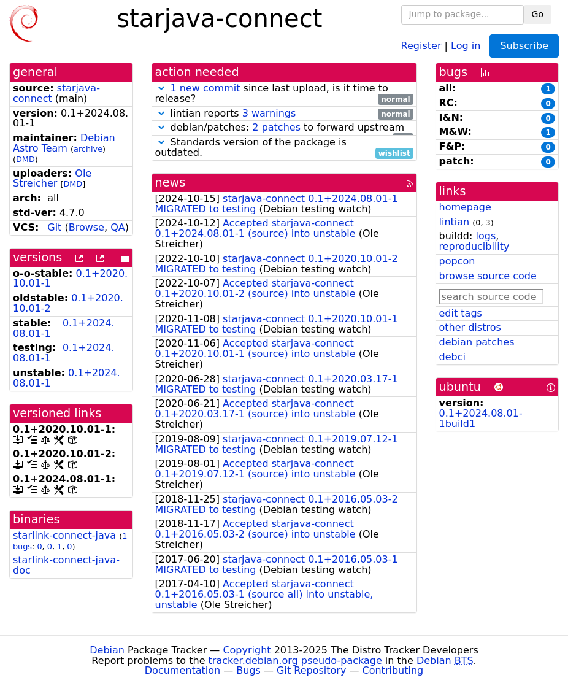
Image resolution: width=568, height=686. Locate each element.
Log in (465, 45)
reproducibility (474, 246)
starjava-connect (56, 93)
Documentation (182, 670)
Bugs (248, 670)
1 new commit (205, 88)
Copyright (247, 650)
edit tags (460, 313)
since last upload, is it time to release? (284, 93)
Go (537, 14)
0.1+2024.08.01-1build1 (481, 418)
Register (421, 45)
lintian (454, 222)
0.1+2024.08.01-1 (64, 328)
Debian (107, 650)
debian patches (477, 342)
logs (485, 236)
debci (452, 357)
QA (117, 227)
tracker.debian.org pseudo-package (295, 660)
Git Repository (311, 670)
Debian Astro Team (64, 143)
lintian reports (284, 114)
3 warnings (269, 113)
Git (54, 227)
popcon (457, 261)
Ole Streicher (52, 179)
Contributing (393, 670)
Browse (86, 227)
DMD (25, 159)
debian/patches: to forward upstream (284, 128)
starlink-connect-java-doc (66, 565)
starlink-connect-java (64, 535)
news (170, 182)
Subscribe (524, 46)
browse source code (488, 276)
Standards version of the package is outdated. (284, 147)
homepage (465, 207)
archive (88, 148)
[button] (161, 88)
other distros (470, 327)
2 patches (276, 127)
